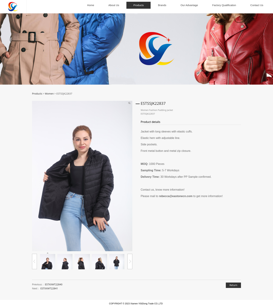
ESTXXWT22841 (49, 285)
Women (49, 90)
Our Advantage (189, 5)
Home (90, 5)
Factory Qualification (224, 5)
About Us (113, 5)
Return (233, 282)
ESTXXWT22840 (54, 281)
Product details (150, 119)
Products (138, 5)
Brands (162, 5)
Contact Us (256, 5)
